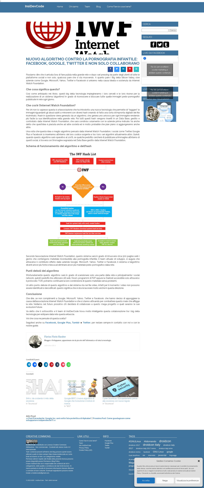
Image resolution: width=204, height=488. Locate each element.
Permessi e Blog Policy (51, 461)
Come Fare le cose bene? (119, 6)
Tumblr (76, 322)
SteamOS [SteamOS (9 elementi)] (132, 470)
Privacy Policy (84, 448)
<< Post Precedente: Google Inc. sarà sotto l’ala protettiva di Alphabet (58, 418)
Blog (98, 6)
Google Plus (64, 322)
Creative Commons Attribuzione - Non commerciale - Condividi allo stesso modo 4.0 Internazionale (48, 447)
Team (87, 6)
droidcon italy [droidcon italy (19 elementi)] (151, 444)
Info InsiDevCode (85, 445)
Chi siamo (73, 6)
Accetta (145, 480)
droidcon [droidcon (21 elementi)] (165, 441)
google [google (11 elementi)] (170, 452)
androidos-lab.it (50, 345)
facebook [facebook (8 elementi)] (147, 452)
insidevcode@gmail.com (40, 473)
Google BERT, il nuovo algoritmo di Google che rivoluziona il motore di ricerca (79, 401)
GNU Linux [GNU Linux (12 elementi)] (158, 452)
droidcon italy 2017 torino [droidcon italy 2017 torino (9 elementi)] (146, 448)
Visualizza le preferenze (188, 480)
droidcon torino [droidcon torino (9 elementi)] (135, 452)
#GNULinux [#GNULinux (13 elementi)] (135, 441)
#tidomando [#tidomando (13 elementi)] (150, 441)
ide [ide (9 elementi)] (144, 455)
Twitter (87, 322)
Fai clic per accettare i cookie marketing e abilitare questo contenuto (160, 70)
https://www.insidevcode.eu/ (58, 454)
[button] (198, 461)
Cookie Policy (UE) (85, 450)
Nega (165, 480)
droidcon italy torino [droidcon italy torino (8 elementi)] (166, 448)
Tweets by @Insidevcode (160, 93)
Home (60, 6)
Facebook (50, 322)
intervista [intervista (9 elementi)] (151, 455)
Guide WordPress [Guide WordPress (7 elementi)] (134, 455)
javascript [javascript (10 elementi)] (162, 455)
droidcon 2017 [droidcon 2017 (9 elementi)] (134, 445)
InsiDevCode (34, 6)
